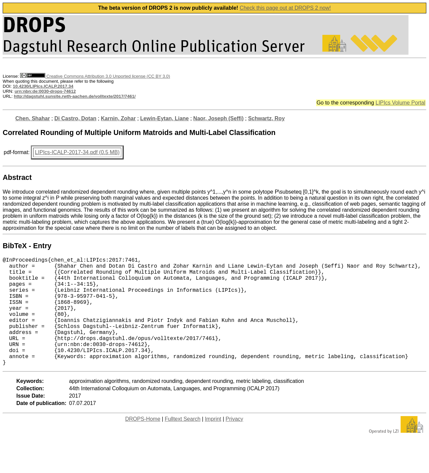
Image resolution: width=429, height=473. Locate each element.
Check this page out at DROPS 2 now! (285, 8)
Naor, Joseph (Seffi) (218, 118)
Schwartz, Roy (266, 118)
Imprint (213, 443)
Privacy (234, 443)
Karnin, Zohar (118, 118)
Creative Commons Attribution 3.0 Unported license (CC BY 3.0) (95, 76)
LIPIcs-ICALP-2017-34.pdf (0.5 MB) (77, 152)
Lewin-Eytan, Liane (164, 118)
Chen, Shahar (32, 118)
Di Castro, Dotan (75, 118)
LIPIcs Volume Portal (400, 103)
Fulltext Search (182, 443)
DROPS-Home (142, 443)
